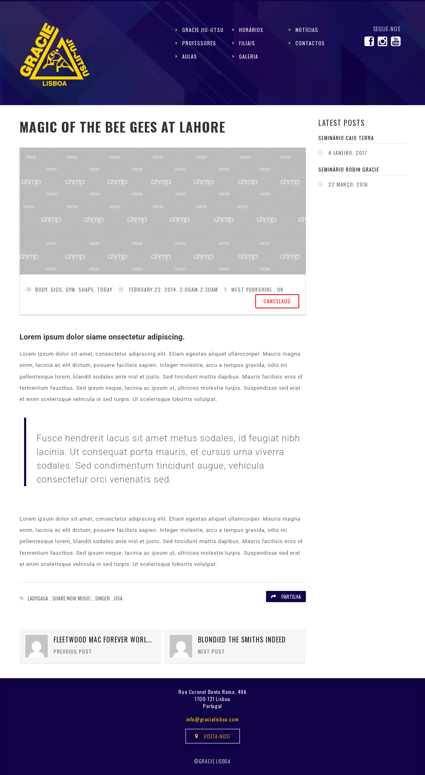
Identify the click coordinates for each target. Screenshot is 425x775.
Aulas (189, 56)
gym (70, 289)
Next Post (211, 651)
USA (118, 598)
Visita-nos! (212, 736)
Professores (199, 43)
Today (104, 289)
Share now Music (71, 598)
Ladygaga (38, 598)
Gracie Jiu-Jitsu (203, 29)
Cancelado (277, 301)
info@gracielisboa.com (212, 719)
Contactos (310, 43)
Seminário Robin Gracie (348, 169)
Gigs (56, 289)
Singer (102, 598)
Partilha (286, 596)
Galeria (248, 56)
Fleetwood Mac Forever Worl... (103, 640)
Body (41, 289)
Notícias (307, 29)
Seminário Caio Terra (346, 137)
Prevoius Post (73, 651)
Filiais (247, 43)
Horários (251, 29)
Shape (86, 289)
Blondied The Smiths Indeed (242, 640)
